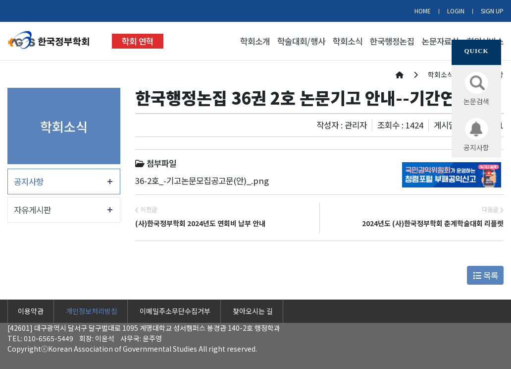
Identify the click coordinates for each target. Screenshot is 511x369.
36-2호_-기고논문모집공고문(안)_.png (202, 180)
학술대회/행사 (301, 41)
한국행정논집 (392, 41)
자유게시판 (32, 210)
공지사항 (29, 181)
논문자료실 (440, 41)
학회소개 (255, 41)
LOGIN (455, 10)
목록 (485, 275)
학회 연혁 (137, 41)
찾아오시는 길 (253, 311)
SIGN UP (492, 10)
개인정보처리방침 (91, 311)
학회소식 (347, 41)
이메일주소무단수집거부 (175, 311)
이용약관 (31, 311)
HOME (422, 10)
